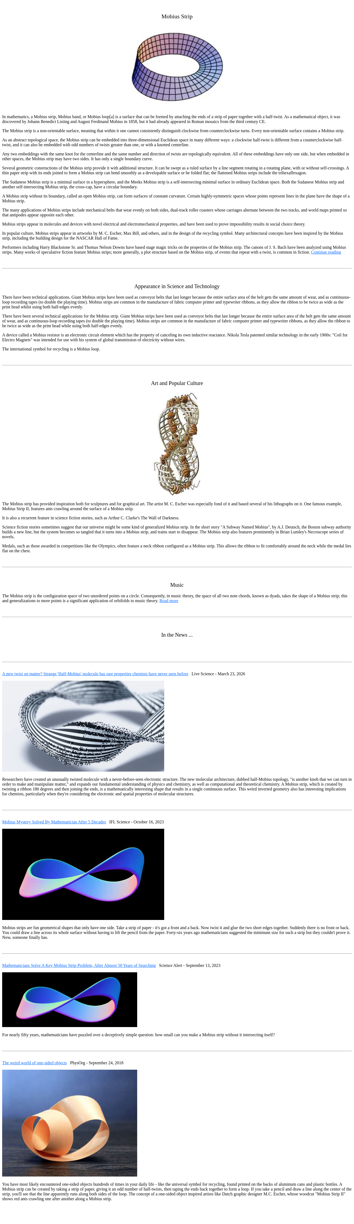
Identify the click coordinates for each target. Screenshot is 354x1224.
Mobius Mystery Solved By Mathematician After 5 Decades (54, 822)
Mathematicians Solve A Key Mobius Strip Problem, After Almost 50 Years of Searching (79, 965)
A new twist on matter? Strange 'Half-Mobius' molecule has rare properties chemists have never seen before (95, 673)
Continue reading (326, 252)
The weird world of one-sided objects (34, 1063)
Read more (168, 600)
